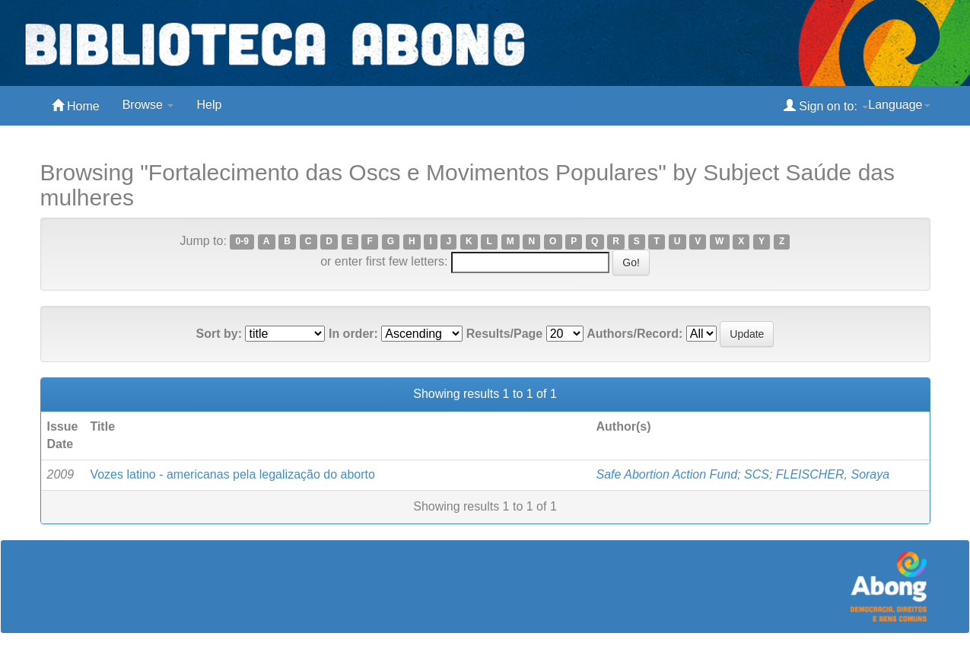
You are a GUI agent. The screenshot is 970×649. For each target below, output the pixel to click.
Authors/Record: (634, 333)
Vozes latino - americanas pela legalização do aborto (232, 474)
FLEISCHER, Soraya (832, 474)
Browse (148, 104)
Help (208, 104)
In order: (353, 333)
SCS (756, 474)
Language (899, 104)
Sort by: (219, 333)
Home (76, 105)
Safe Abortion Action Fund (666, 474)
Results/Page (504, 333)
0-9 (242, 242)
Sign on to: (826, 105)
